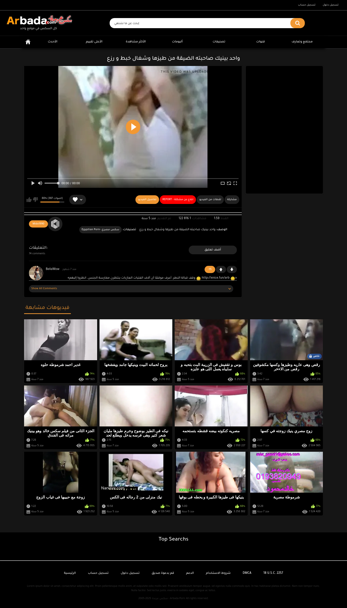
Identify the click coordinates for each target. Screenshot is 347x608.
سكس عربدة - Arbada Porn (168, 598)
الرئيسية (28, 42)
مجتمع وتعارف (302, 42)
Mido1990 (38, 223)
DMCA (247, 573)
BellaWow (52, 269)
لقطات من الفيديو (210, 199)
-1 (232, 269)
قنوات (260, 42)
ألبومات (177, 42)
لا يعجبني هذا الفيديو (35, 199)
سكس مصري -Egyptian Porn (100, 229)
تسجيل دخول (331, 5)
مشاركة (232, 199)
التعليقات (38, 248)
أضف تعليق (213, 250)
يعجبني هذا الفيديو (29, 199)
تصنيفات (219, 42)
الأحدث (52, 42)
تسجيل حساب (306, 5)
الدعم (190, 573)
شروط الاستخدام (218, 573)
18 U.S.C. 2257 (273, 573)
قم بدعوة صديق (163, 573)
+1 (221, 269)
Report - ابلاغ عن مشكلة (177, 199)
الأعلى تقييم (94, 42)
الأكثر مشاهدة (136, 42)
